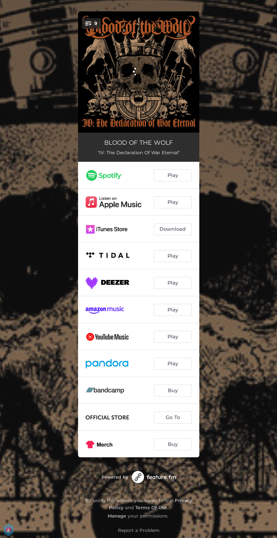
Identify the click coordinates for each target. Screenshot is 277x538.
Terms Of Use (151, 507)
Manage (117, 516)
